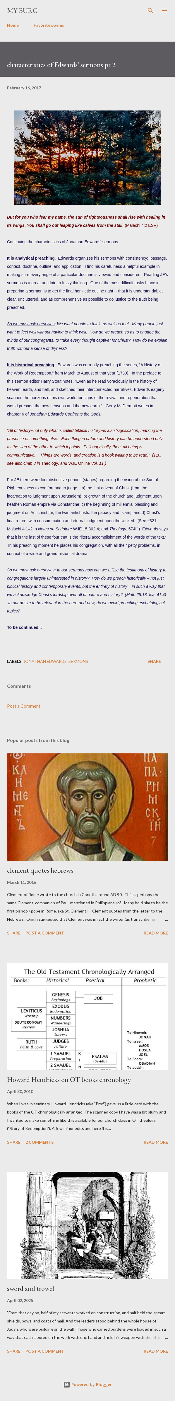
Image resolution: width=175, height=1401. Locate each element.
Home (13, 25)
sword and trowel (30, 1288)
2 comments (39, 1142)
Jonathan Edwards (45, 661)
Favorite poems (49, 25)
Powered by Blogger (87, 1384)
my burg (22, 10)
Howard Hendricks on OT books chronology (69, 1079)
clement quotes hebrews (40, 870)
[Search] (150, 10)
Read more (156, 932)
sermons (78, 661)
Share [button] (154, 661)
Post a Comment (23, 706)
